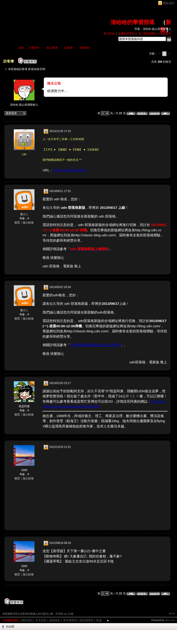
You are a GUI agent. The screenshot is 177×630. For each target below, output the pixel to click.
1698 (24, 470)
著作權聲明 (70, 620)
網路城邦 (169, 3)
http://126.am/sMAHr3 (69, 170)
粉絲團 (10, 626)
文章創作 (34, 47)
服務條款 (54, 620)
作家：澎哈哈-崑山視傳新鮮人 (152, 29)
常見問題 (40, 620)
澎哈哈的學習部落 (133, 22)
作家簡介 (85, 47)
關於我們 (27, 620)
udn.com (170, 620)
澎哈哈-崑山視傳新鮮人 (24, 104)
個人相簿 (51, 47)
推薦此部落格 (126, 33)
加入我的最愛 (146, 33)
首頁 (21, 47)
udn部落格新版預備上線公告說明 (95, 345)
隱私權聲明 (86, 620)
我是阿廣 (24, 406)
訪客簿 (68, 47)
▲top (171, 613)
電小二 (24, 214)
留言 (17, 222)
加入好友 (109, 33)
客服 (99, 620)
